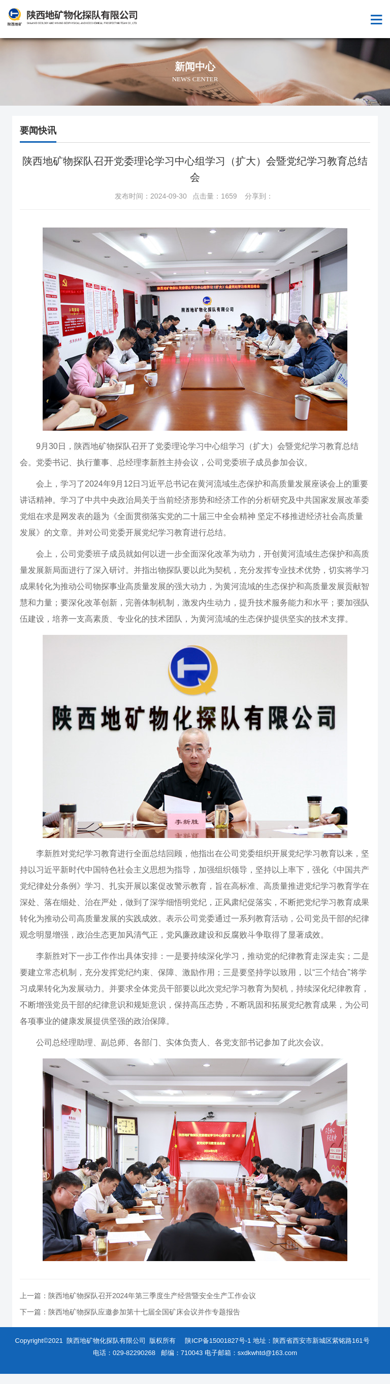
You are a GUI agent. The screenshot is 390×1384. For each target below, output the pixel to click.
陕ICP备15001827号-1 (218, 1340)
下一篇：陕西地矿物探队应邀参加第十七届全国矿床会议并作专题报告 (130, 1312)
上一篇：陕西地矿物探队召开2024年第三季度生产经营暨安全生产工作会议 (138, 1296)
